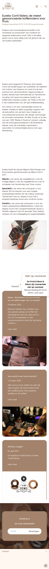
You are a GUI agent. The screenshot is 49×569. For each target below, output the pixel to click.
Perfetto (6, 203)
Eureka (5, 30)
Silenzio (5, 179)
